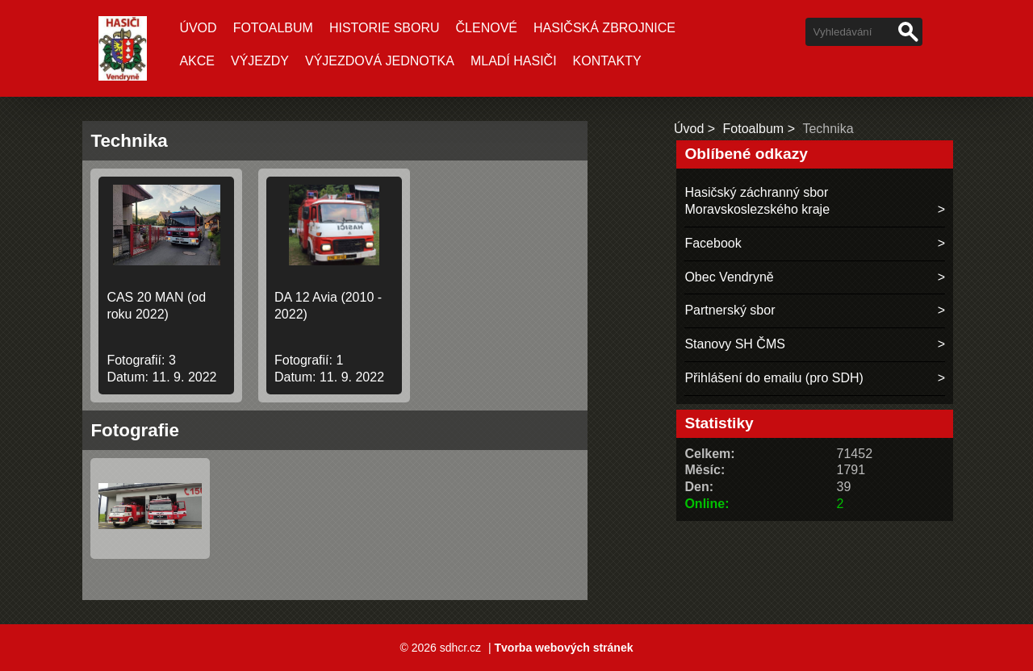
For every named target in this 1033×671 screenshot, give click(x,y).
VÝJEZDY (260, 61)
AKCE (197, 61)
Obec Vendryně (728, 277)
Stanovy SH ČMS (734, 344)
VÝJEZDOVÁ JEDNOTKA (379, 61)
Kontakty (607, 61)
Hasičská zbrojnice (604, 28)
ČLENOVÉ (486, 28)
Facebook (712, 243)
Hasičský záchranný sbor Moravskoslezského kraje (757, 200)
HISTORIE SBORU (384, 28)
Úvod (197, 28)
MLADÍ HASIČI (513, 61)
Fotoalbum (273, 28)
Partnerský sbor (729, 310)
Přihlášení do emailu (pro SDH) (773, 378)
